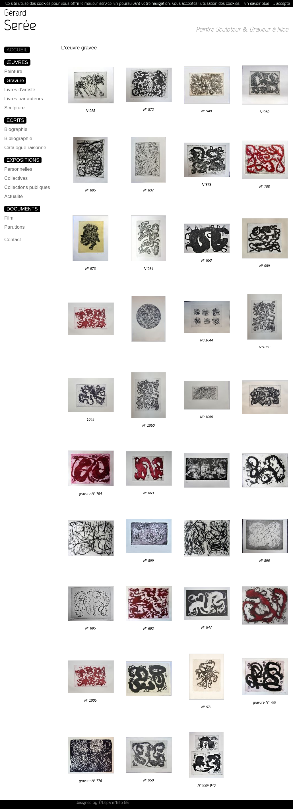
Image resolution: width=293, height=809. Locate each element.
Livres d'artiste (19, 89)
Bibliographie (18, 138)
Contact (12, 239)
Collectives (16, 178)
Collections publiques (27, 187)
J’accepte (281, 3)
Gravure (15, 80)
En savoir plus (256, 3)
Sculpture (14, 107)
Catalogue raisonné (25, 147)
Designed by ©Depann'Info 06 (102, 802)
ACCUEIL (17, 50)
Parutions (14, 227)
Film (8, 218)
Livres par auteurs (23, 98)
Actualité (13, 196)
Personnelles (18, 169)
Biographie (15, 129)
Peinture (13, 71)
